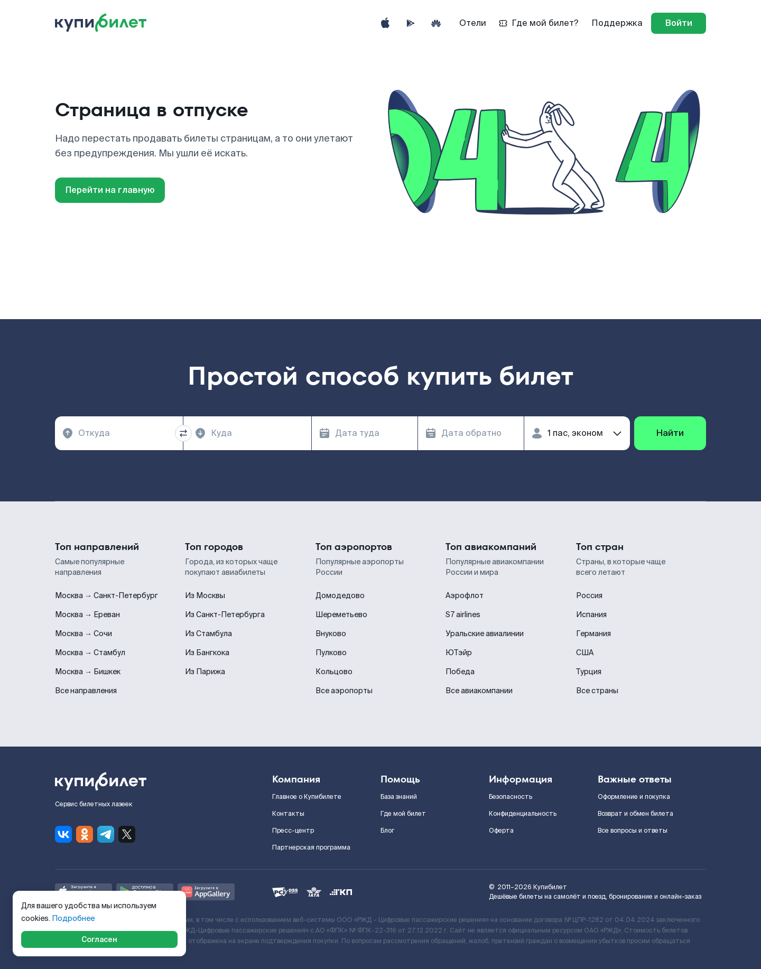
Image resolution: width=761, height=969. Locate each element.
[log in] (678, 23)
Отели (472, 23)
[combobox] (119, 433)
